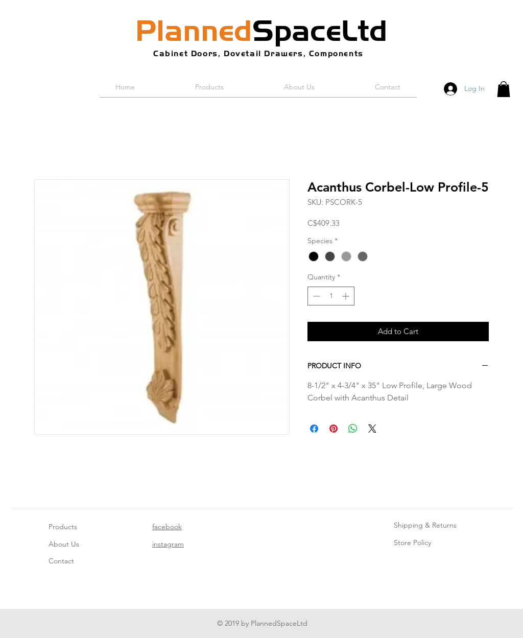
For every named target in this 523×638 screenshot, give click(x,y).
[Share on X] (372, 428)
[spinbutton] (331, 296)
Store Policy (412, 542)
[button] (503, 89)
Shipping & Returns (425, 525)
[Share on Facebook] (314, 428)
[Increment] (346, 296)
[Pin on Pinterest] (333, 428)
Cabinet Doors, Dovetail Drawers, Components (258, 53)
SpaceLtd (261, 31)
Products (63, 526)
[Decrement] (315, 296)
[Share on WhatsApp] (353, 428)
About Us (64, 544)
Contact (61, 560)
